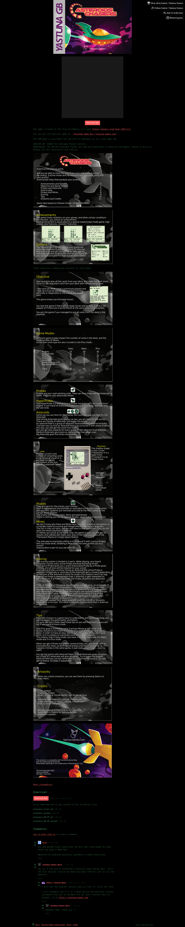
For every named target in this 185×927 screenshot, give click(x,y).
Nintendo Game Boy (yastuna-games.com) (95, 134)
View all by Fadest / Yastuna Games (53, 925)
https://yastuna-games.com (73, 898)
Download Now (92, 123)
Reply (40, 858)
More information (43, 784)
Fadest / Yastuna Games (56, 882)
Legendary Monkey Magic (52, 864)
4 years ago (53, 842)
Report (69, 925)
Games (138, 925)
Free (151, 925)
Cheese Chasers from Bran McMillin (111, 129)
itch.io (37, 925)
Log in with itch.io (44, 834)
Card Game (145, 925)
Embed (75, 925)
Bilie (44, 842)
